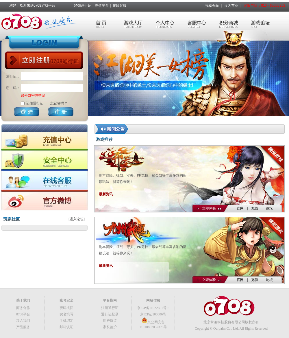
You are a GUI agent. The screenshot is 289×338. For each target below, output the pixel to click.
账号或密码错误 (33, 95)
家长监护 (110, 327)
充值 (254, 208)
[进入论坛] (76, 219)
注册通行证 (109, 308)
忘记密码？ (59, 103)
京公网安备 (153, 322)
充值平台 (102, 5)
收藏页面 (212, 5)
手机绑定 (66, 321)
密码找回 (66, 308)
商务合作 (23, 308)
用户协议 (110, 321)
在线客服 (119, 5)
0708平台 (23, 314)
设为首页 (231, 5)
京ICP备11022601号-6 (153, 308)
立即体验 (209, 208)
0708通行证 (82, 5)
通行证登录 (109, 314)
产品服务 (23, 327)
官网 (240, 208)
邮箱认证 (66, 327)
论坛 (269, 208)
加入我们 (23, 321)
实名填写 (66, 314)
